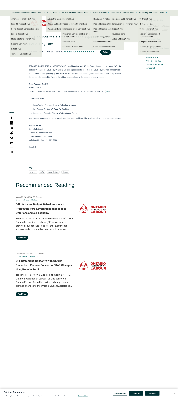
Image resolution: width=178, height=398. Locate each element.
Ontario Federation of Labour (79, 51)
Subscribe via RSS (153, 61)
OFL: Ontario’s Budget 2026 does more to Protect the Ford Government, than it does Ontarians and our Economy (41, 209)
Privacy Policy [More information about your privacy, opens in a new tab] (83, 397)
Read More (22, 238)
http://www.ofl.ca (153, 39)
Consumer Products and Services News (27, 12)
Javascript (150, 68)
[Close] (174, 394)
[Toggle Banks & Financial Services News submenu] (90, 12)
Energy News (52, 12)
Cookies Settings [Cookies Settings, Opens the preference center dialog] (120, 394)
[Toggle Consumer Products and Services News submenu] (44, 12)
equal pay (33, 172)
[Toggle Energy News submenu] (59, 12)
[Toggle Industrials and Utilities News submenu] (137, 12)
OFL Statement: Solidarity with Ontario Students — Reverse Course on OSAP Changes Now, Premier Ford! (44, 265)
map (107, 91)
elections (65, 172)
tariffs (42, 172)
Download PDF (152, 57)
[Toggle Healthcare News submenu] (109, 12)
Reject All (136, 394)
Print (148, 54)
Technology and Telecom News (151, 12)
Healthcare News (100, 12)
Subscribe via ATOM (154, 64)
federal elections (53, 172)
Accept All (152, 394)
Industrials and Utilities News (122, 12)
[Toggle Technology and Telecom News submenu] (166, 12)
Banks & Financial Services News (75, 12)
